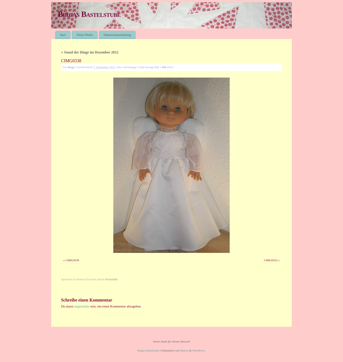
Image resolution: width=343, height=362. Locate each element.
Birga (71, 67)
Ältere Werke (84, 35)
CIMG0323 (271, 260)
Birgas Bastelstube (89, 14)
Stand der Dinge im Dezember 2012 (89, 52)
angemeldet (81, 306)
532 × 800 (160, 67)
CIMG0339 (72, 260)
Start (63, 35)
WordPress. (199, 350)
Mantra (184, 350)
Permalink (111, 279)
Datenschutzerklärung (117, 35)
